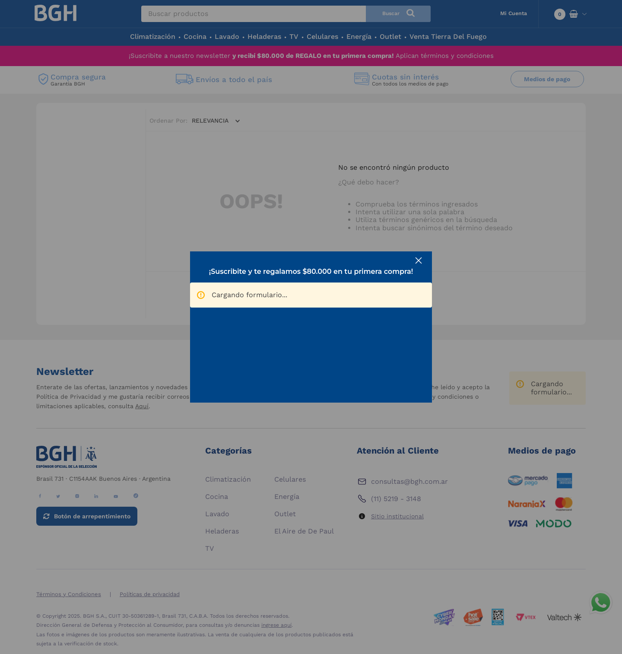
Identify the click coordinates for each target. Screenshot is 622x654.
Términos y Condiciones (68, 594)
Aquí (142, 406)
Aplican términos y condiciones (445, 56)
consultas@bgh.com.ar (409, 481)
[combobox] (286, 14)
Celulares (322, 37)
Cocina (195, 37)
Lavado (227, 37)
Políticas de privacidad (150, 594)
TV (293, 37)
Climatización (152, 37)
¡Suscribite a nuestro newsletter (261, 56)
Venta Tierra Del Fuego (448, 37)
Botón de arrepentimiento (92, 516)
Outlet (390, 37)
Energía (358, 37)
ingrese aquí (276, 625)
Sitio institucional (397, 516)
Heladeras (264, 37)
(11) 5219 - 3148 (396, 499)
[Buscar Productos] (398, 14)
